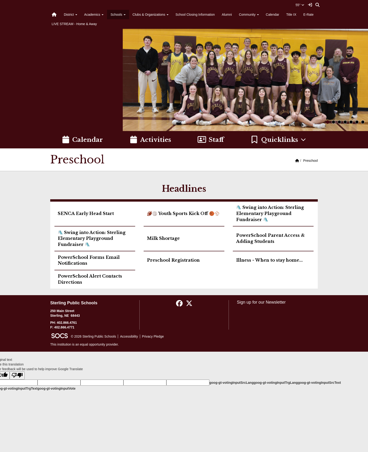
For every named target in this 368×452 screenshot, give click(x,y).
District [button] (70, 14)
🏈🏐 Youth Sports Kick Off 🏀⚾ (183, 213)
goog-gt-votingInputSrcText (319, 382)
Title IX (291, 14)
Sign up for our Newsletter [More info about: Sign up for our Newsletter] (261, 302)
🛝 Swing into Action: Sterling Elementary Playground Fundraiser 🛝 (270, 213)
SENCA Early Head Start (86, 213)
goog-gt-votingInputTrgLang (276, 382)
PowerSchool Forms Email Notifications (89, 260)
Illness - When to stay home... (269, 260)
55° (299, 5)
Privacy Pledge (153, 336)
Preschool (310, 160)
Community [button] (249, 14)
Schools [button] (118, 14)
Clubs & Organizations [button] (151, 14)
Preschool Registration (173, 260)
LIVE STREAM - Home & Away (74, 24)
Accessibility (129, 336)
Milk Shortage (163, 238)
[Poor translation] (17, 375)
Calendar (272, 14)
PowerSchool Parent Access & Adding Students (270, 238)
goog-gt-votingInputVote (56, 388)
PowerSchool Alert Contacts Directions (90, 279)
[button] (278, 139)
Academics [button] (94, 14)
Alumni (227, 14)
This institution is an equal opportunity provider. (84, 344)
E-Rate (308, 14)
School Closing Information (195, 14)
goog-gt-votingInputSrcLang (231, 382)
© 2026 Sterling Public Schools (93, 336)
